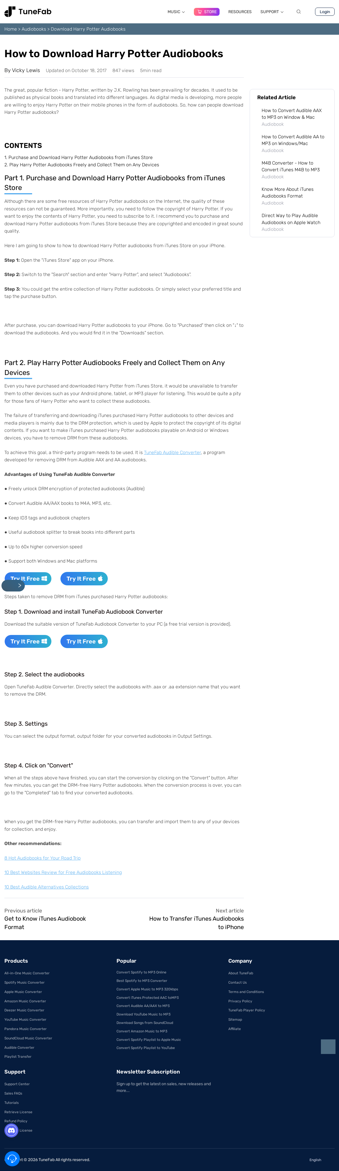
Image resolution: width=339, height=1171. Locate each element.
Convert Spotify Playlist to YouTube (146, 1048)
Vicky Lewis (26, 70)
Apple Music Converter (23, 992)
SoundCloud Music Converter (28, 1038)
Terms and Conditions (246, 992)
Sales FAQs (13, 1093)
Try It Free (29, 578)
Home (10, 29)
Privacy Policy (240, 1001)
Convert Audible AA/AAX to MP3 (143, 1006)
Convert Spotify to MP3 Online (141, 972)
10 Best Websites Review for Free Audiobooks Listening (63, 872)
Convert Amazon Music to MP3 (142, 1031)
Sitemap (235, 1020)
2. (81, 164)
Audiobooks (34, 29)
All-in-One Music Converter (27, 973)
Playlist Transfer (18, 1057)
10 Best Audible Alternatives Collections (46, 887)
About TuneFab (240, 973)
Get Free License (18, 1130)
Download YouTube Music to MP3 (144, 1014)
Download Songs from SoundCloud (145, 1023)
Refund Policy (15, 1121)
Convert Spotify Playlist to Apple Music (149, 1040)
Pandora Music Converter (25, 1029)
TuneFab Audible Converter (172, 452)
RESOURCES (240, 11)
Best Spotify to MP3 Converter (142, 981)
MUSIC (176, 11)
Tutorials (11, 1103)
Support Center (17, 1084)
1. (78, 157)
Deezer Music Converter (24, 1010)
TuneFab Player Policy (246, 1010)
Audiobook (273, 124)
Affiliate (234, 1029)
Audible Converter (19, 1048)
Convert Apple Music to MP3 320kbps (147, 989)
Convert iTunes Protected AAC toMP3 (148, 998)
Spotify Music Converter (24, 982)
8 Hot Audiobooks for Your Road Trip (42, 858)
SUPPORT (272, 11)
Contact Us (237, 982)
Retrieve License (18, 1112)
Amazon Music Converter (25, 1001)
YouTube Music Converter (25, 1020)
